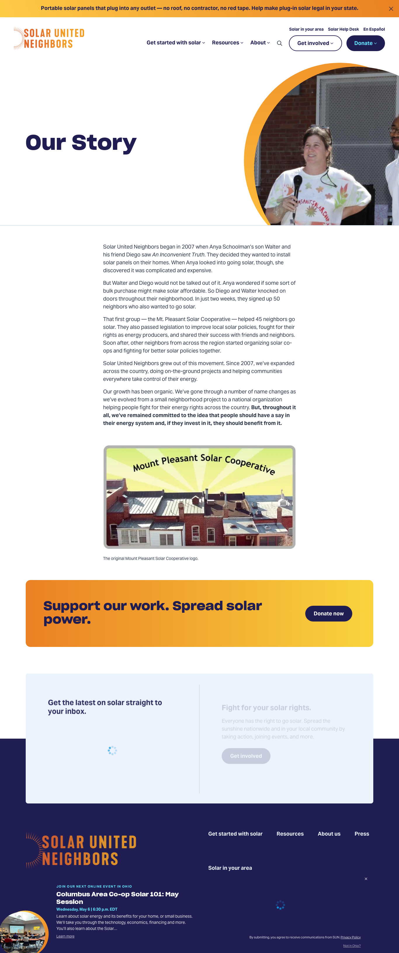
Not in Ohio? (352, 946)
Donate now (329, 614)
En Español (374, 29)
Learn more (65, 936)
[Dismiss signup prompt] (366, 879)
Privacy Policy (351, 937)
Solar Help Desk (343, 29)
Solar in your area (306, 29)
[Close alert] (391, 8)
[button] (280, 43)
